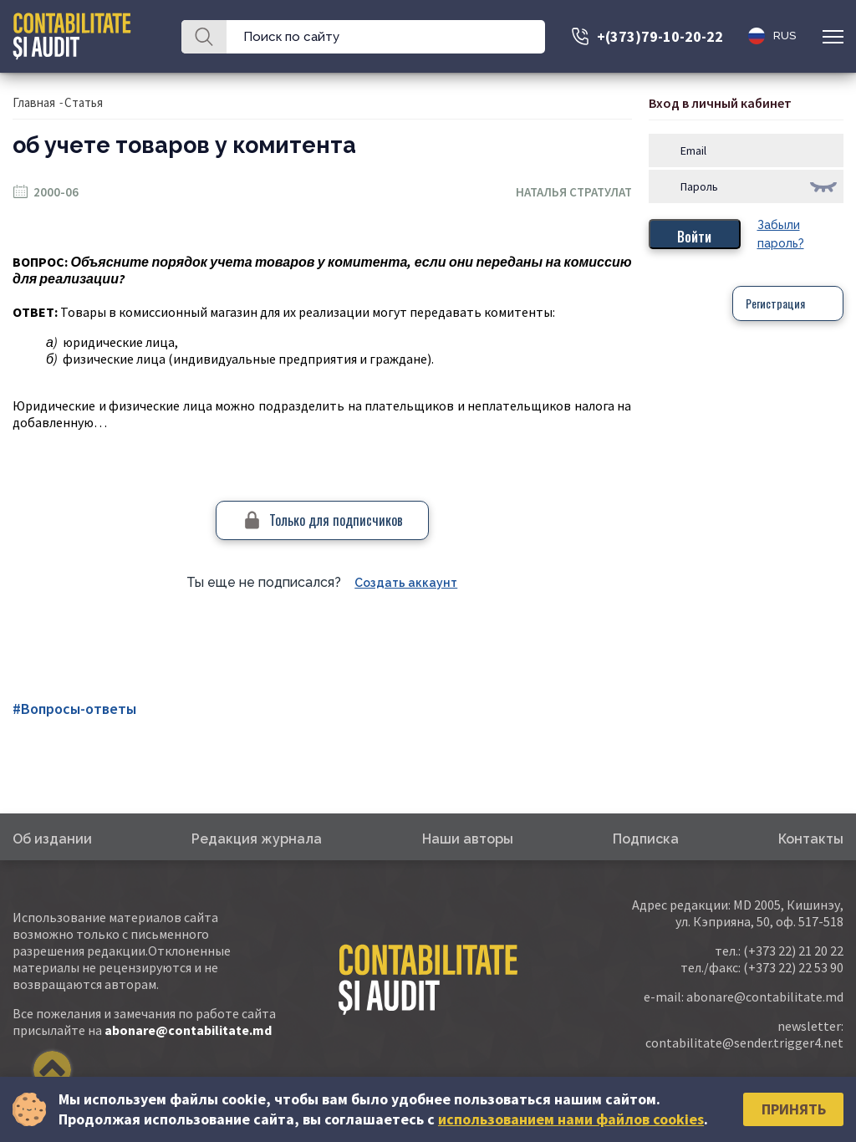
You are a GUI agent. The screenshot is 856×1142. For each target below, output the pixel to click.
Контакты (810, 839)
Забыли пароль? (780, 234)
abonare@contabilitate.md (188, 1030)
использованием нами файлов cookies (571, 1119)
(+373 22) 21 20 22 (793, 950)
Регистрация (775, 303)
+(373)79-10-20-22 (660, 36)
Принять (794, 1109)
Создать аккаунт (405, 582)
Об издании (52, 839)
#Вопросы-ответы (74, 708)
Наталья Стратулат (574, 192)
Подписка (646, 839)
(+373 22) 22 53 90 (793, 967)
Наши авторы (467, 839)
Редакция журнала (256, 839)
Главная (34, 102)
